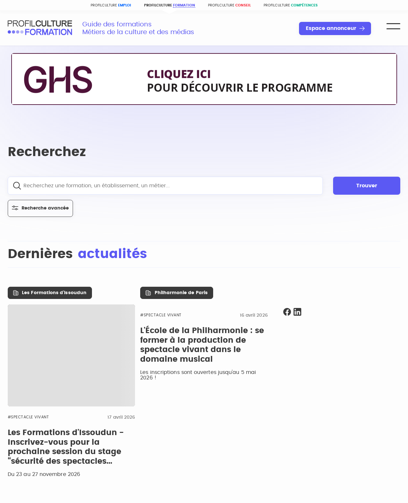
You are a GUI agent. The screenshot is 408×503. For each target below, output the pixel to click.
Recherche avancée (40, 208)
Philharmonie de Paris (181, 293)
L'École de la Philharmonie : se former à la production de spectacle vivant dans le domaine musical (202, 345)
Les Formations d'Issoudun (54, 293)
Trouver (366, 185)
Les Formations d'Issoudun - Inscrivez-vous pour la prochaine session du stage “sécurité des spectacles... (66, 447)
